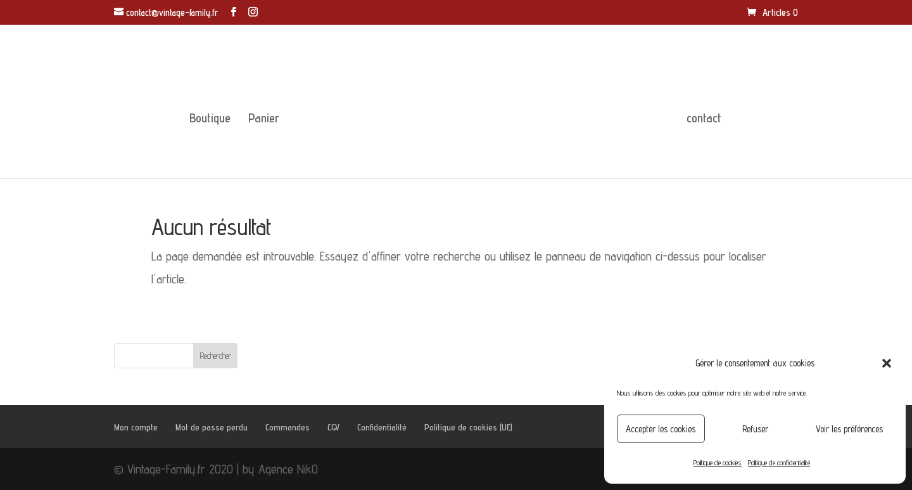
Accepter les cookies (660, 428)
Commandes (287, 427)
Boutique (210, 119)
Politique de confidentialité (779, 462)
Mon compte (136, 427)
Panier (263, 119)
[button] (886, 363)
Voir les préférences (849, 428)
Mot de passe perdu (211, 427)
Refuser (755, 428)
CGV (333, 427)
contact (704, 119)
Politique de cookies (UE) (468, 427)
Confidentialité (382, 427)
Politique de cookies (718, 462)
